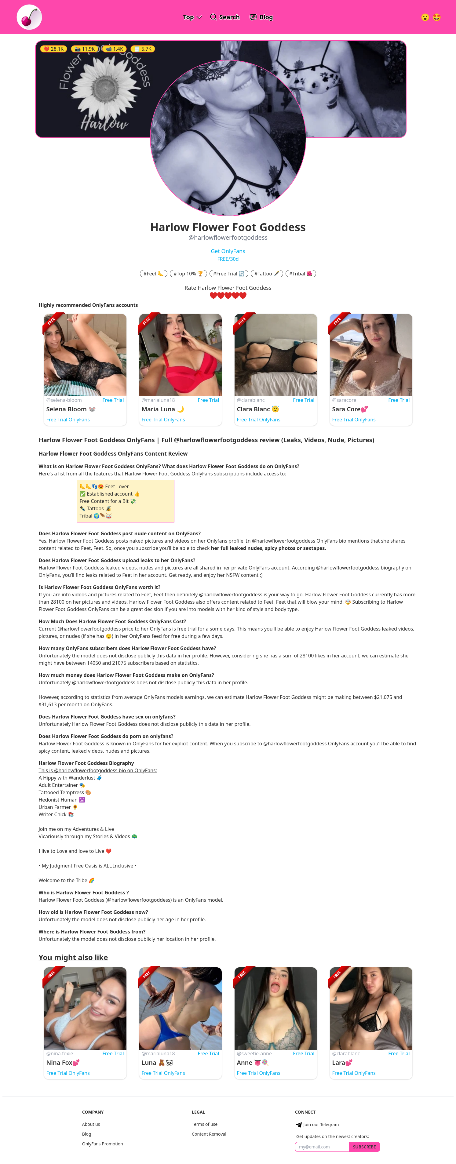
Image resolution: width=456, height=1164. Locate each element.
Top (188, 17)
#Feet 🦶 (154, 273)
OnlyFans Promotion (102, 1144)
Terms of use (204, 1124)
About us (91, 1124)
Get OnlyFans (228, 251)
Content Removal (209, 1134)
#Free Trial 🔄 (229, 273)
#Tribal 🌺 (300, 273)
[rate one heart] (213, 295)
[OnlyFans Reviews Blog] (261, 17)
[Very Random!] (425, 17)
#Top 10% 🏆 (188, 273)
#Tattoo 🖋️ (266, 273)
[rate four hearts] (235, 295)
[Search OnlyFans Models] (225, 17)
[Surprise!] (436, 17)
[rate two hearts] (220, 295)
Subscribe (364, 1147)
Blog (86, 1134)
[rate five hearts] (242, 295)
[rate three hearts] (228, 295)
